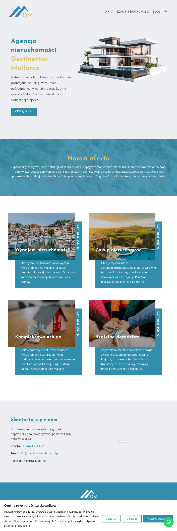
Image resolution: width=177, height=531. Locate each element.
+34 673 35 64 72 (33, 446)
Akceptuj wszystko (158, 518)
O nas (109, 11)
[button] (169, 522)
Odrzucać (132, 518)
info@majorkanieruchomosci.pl (39, 453)
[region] (88, 515)
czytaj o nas (24, 111)
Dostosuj (111, 518)
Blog (156, 11)
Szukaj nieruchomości (133, 11)
